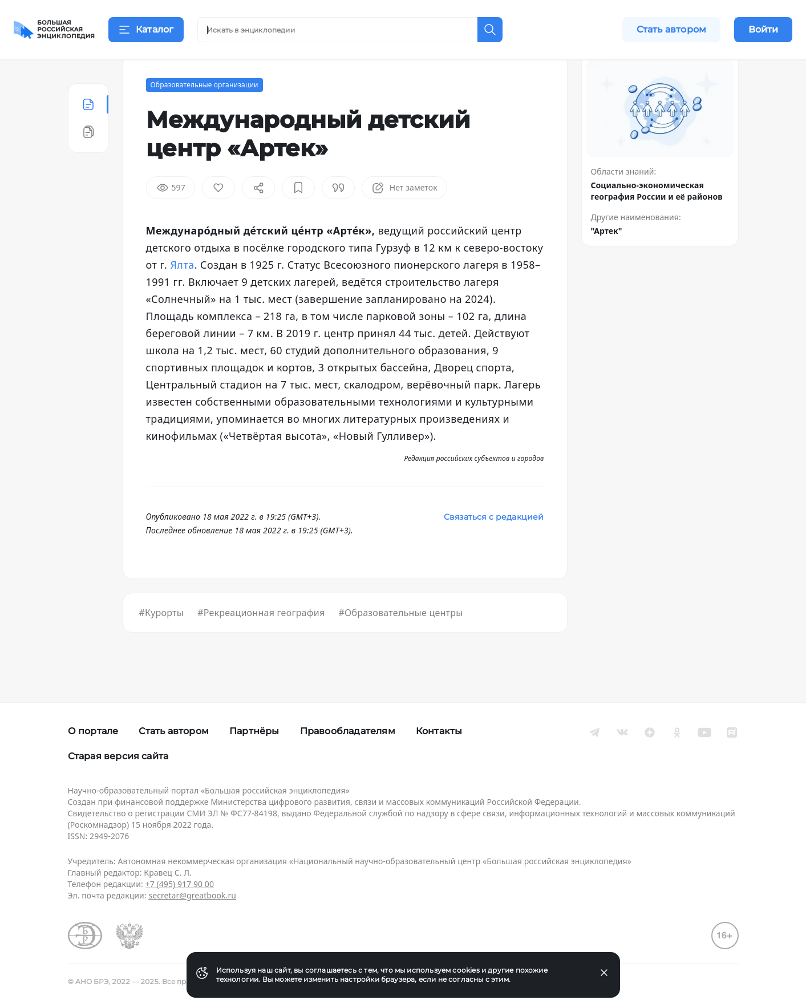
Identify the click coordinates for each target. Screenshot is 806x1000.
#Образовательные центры (400, 641)
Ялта (182, 293)
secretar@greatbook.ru (192, 895)
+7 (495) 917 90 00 (179, 883)
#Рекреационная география (261, 641)
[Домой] (54, 29)
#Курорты (161, 641)
